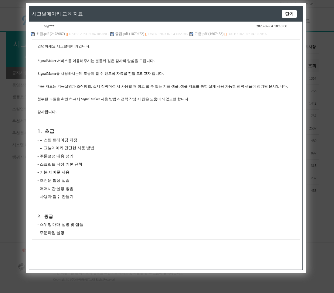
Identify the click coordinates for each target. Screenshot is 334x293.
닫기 (285, 14)
